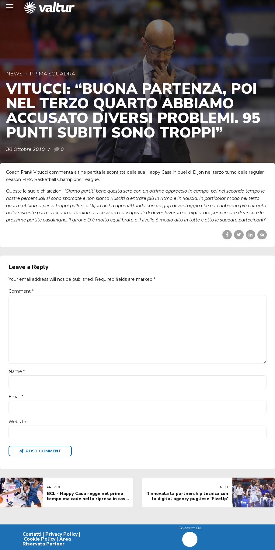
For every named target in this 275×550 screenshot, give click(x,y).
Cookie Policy (39, 539)
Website (17, 421)
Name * (17, 371)
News (14, 74)
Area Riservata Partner (47, 541)
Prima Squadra (52, 74)
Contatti (32, 534)
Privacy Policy (61, 534)
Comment (21, 291)
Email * (16, 396)
